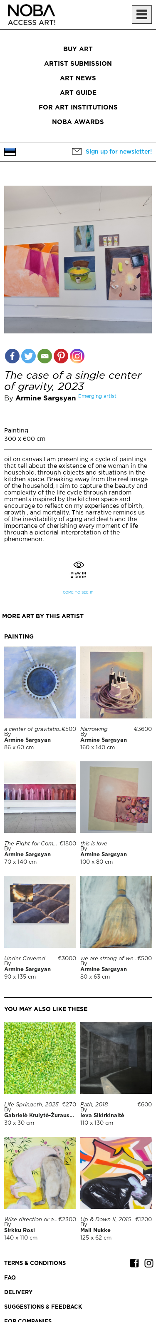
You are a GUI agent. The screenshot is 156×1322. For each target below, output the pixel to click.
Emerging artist (97, 396)
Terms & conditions (35, 1263)
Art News (78, 78)
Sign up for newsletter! (119, 151)
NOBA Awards (78, 122)
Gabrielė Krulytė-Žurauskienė (44, 1115)
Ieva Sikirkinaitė (102, 1115)
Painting (16, 430)
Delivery (18, 1292)
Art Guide (78, 93)
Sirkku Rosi (19, 1230)
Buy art (78, 49)
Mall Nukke (95, 1230)
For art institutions (78, 107)
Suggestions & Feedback (43, 1307)
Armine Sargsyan (45, 398)
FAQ (10, 1278)
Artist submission (78, 64)
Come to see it (78, 592)
